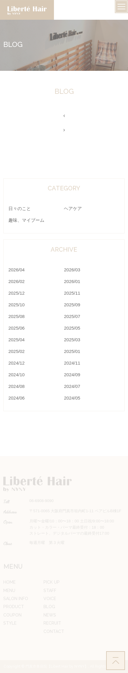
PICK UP (51, 582)
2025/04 (16, 339)
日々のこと (19, 208)
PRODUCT (13, 606)
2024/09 (72, 374)
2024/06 (16, 397)
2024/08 (16, 386)
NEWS (49, 615)
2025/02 (16, 351)
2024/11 (72, 362)
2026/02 (16, 281)
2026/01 (72, 281)
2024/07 (72, 386)
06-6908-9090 (41, 500)
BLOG (49, 606)
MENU (9, 590)
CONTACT (53, 631)
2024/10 (16, 374)
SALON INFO (15, 598)
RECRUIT (52, 623)
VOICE (49, 598)
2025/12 (16, 293)
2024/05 (72, 397)
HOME (9, 582)
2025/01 (72, 351)
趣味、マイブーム (26, 220)
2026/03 (72, 269)
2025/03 (72, 339)
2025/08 (16, 316)
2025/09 (72, 304)
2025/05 (72, 328)
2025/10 (16, 304)
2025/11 (72, 293)
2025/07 (72, 316)
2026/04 (16, 269)
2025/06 (16, 328)
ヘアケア (73, 208)
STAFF (49, 590)
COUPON (12, 615)
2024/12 (16, 362)
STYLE (9, 623)
